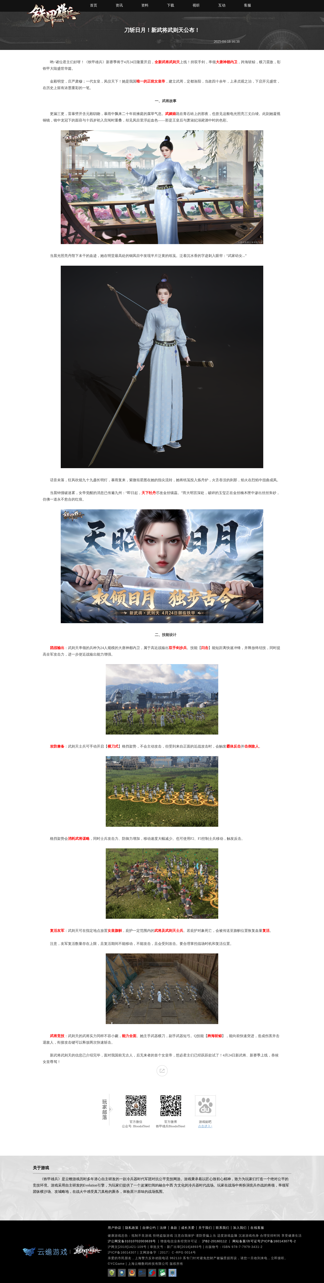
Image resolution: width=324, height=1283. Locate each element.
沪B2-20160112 (214, 1241)
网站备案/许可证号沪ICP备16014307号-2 (264, 1241)
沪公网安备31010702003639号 (132, 1241)
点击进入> (205, 1126)
